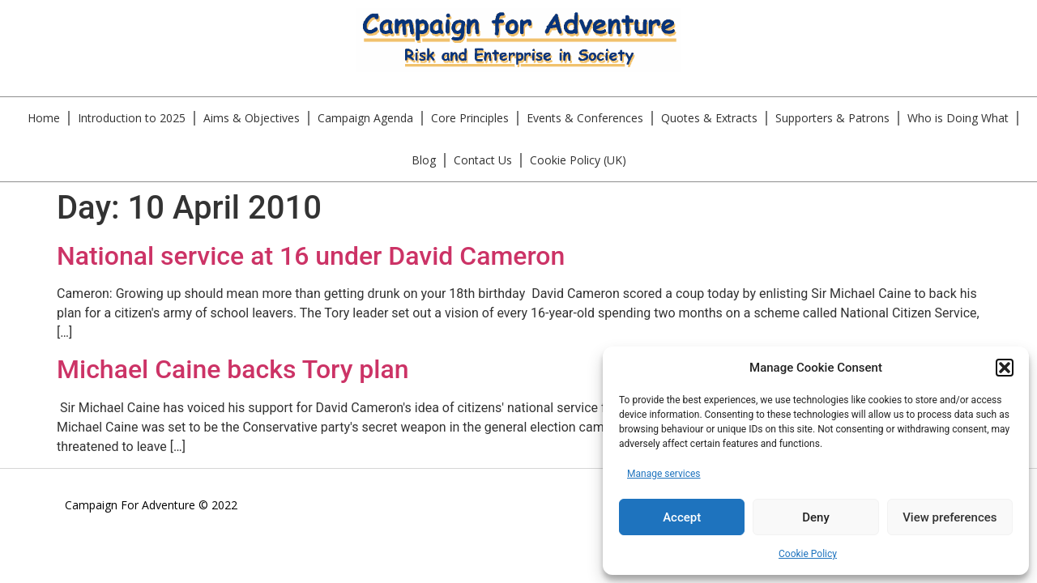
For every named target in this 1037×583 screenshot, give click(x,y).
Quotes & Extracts (709, 118)
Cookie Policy (808, 554)
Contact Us (483, 160)
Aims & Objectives (251, 118)
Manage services (664, 473)
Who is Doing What (958, 118)
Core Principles (470, 118)
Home (44, 118)
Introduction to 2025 (132, 118)
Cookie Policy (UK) (578, 160)
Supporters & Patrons (832, 118)
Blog (424, 160)
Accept (682, 517)
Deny (816, 517)
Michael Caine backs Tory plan (233, 369)
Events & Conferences (585, 118)
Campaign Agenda (365, 118)
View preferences (949, 517)
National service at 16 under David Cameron (311, 255)
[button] (1004, 368)
